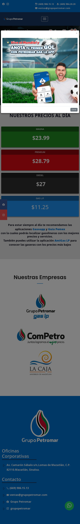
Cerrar (74, 109)
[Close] (77, 33)
